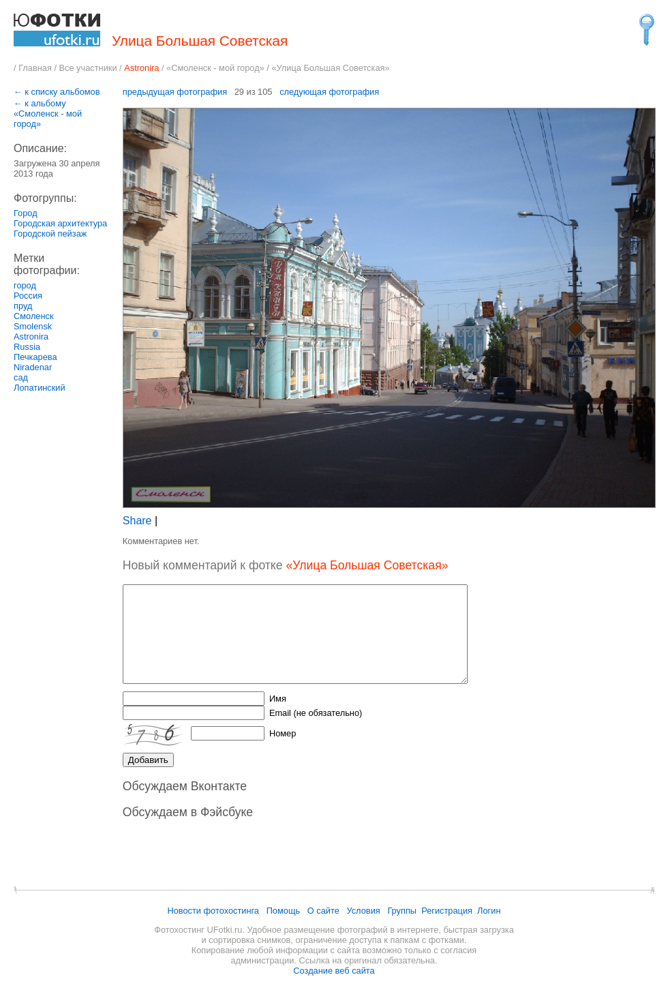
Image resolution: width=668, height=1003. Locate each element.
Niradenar (33, 367)
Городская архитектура (60, 223)
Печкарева (35, 357)
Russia (27, 347)
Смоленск (34, 316)
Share (137, 520)
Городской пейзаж (50, 233)
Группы (401, 910)
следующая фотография (329, 92)
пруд (23, 306)
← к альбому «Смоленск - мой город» (48, 113)
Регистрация (446, 910)
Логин (488, 910)
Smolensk (33, 326)
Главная (35, 68)
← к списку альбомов (57, 92)
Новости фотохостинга (213, 910)
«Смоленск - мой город (213, 68)
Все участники (88, 68)
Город (25, 213)
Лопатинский (39, 388)
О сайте (323, 910)
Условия (363, 910)
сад (21, 377)
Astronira (31, 336)
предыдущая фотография (175, 92)
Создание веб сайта (333, 970)
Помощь (283, 910)
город (25, 285)
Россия (28, 295)
